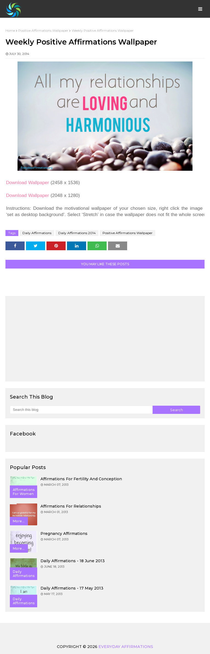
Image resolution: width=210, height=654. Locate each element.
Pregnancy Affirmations (64, 533)
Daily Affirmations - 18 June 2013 (72, 560)
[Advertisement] (105, 339)
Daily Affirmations (36, 233)
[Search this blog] (81, 410)
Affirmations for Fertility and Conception (81, 478)
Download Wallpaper (27, 182)
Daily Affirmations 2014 (77, 233)
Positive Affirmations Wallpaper (43, 30)
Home (10, 30)
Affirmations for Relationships (70, 506)
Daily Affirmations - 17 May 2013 (71, 588)
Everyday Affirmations (125, 646)
